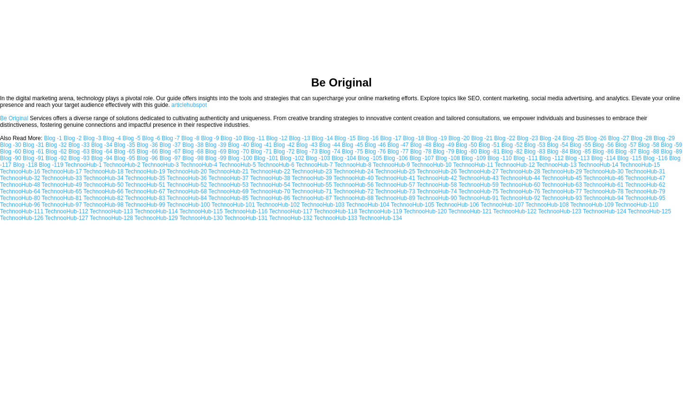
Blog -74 (330, 151)
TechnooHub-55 (312, 184)
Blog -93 (79, 158)
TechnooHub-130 (200, 218)
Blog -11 (254, 138)
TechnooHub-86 (270, 198)
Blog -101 (266, 158)
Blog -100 (240, 158)
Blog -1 (53, 138)
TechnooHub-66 (103, 191)
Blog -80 (466, 151)
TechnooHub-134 (380, 218)
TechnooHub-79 (645, 191)
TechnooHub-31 (645, 171)
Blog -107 (422, 158)
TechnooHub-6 (276, 165)
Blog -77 (398, 151)
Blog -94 (101, 158)
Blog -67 (170, 151)
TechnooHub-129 (156, 218)
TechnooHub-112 (66, 211)
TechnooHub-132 (290, 218)
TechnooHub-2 (121, 165)
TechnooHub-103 (322, 204)
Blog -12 (276, 138)
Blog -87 (626, 151)
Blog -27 (618, 138)
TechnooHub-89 (395, 198)
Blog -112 (551, 158)
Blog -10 (231, 138)
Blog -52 (512, 145)
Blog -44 (330, 145)
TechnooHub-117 (290, 211)
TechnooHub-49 (62, 184)
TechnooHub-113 (111, 211)
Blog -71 (261, 151)
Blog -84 (557, 151)
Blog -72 (284, 151)
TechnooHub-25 (395, 171)
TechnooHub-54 (270, 184)
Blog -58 (648, 145)
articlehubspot (189, 105)
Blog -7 (171, 138)
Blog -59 (671, 145)
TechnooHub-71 (312, 191)
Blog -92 (56, 158)
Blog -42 (284, 145)
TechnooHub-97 (62, 204)
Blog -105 (370, 158)
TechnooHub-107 (502, 204)
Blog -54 (557, 145)
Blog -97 (170, 158)
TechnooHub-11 (473, 165)
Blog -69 (215, 151)
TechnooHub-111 (21, 211)
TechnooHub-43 (478, 178)
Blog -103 (318, 158)
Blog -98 (192, 158)
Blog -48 (421, 145)
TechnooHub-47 (645, 178)
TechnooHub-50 (103, 184)
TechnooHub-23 (312, 171)
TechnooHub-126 (21, 218)
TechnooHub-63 (562, 184)
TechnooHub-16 (20, 171)
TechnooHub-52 (186, 184)
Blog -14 (322, 138)
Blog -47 (398, 145)
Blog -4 (112, 138)
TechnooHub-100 (188, 204)
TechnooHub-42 (437, 178)
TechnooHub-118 (335, 211)
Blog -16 (367, 138)
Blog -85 (580, 151)
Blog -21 (482, 138)
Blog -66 (147, 151)
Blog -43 (307, 145)
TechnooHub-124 (604, 211)
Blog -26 (596, 138)
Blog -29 (664, 138)
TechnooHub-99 (145, 204)
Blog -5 (131, 138)
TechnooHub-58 (437, 184)
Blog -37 (170, 145)
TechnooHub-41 (395, 178)
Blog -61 (33, 151)
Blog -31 (33, 145)
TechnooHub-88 (353, 198)
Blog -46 (375, 145)
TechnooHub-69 (228, 191)
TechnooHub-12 (515, 165)
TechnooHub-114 (156, 211)
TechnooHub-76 (520, 191)
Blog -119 (51, 165)
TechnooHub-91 (478, 198)
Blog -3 (92, 138)
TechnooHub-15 (640, 165)
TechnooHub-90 (437, 198)
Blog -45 (352, 145)
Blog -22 (505, 138)
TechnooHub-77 (562, 191)
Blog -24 (550, 138)
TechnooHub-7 (314, 165)
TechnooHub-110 (636, 204)
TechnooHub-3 (160, 165)
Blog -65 (124, 151)
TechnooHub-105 (412, 204)
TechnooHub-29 (562, 171)
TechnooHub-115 (200, 211)
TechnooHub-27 (478, 171)
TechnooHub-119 (380, 211)
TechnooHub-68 (186, 191)
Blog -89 (671, 151)
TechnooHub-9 (391, 165)
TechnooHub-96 (20, 204)
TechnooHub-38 (270, 178)
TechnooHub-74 (437, 191)
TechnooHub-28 (520, 171)
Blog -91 (33, 158)
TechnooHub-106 (457, 204)
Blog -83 (534, 151)
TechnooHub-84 (186, 198)
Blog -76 (375, 151)
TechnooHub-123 (559, 211)
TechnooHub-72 (353, 191)
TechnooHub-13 (556, 165)
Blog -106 (396, 158)
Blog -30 (10, 145)
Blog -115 (629, 158)
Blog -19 (436, 138)
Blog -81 (489, 151)
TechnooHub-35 (145, 178)
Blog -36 (147, 145)
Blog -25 (573, 138)
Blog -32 (56, 145)
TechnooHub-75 (478, 191)
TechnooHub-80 (20, 198)
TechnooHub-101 (233, 204)
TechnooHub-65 (62, 191)
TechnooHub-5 (237, 165)
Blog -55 (580, 145)
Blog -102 (292, 158)
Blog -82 (512, 151)
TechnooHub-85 (228, 198)
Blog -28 (641, 138)
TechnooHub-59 (478, 184)
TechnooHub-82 (103, 198)
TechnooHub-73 (395, 191)
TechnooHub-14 (598, 165)
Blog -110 (500, 158)
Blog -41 (261, 145)
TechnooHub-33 (62, 178)
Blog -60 (10, 151)
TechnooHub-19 (145, 171)
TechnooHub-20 (186, 171)
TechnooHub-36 (186, 178)
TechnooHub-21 (228, 171)
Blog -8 (190, 138)
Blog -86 (603, 151)
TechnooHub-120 (425, 211)
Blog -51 (489, 145)
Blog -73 (307, 151)
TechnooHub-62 (645, 184)
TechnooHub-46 (603, 178)
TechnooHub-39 (312, 178)
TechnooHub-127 (66, 218)
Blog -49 (443, 145)
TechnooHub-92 (520, 198)
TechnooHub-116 (246, 211)
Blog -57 (626, 145)
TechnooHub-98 (103, 204)
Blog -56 (603, 145)
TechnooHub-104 (367, 204)
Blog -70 (238, 151)
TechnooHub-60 (520, 184)
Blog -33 (79, 145)
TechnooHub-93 (562, 198)
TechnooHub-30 (603, 171)
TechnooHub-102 (278, 204)
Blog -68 (192, 151)
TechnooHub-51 (145, 184)
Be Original (14, 118)
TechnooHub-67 (145, 191)
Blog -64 (101, 151)
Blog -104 (344, 158)
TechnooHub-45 (562, 178)
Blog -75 (352, 151)
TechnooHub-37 (228, 178)
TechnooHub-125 (649, 211)
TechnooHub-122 (514, 211)
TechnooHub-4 (198, 165)
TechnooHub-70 (270, 191)
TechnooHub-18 (103, 171)
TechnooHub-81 (62, 198)
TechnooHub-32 (20, 178)
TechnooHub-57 (395, 184)
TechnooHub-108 (547, 204)
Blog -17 (390, 138)
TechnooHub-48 (20, 184)
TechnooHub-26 (437, 171)
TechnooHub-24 (353, 171)
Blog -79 (443, 151)
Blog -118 (25, 165)
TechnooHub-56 (353, 184)
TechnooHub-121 (469, 211)
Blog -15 (345, 138)
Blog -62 (56, 151)
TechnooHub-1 (83, 165)
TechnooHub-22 (270, 171)
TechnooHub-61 (603, 184)
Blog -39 (215, 145)
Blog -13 (299, 138)
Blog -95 (124, 158)
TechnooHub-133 (335, 218)
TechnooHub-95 (645, 198)
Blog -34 (101, 145)
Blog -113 (577, 158)
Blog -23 (527, 138)
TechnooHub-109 (591, 204)
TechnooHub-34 (103, 178)
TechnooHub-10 (431, 165)
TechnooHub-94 (603, 198)
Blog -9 (210, 138)
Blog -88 (648, 151)
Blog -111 (525, 158)
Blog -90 (10, 158)
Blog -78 (421, 151)
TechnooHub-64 (20, 191)
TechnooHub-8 (352, 165)
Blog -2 (73, 138)
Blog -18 (413, 138)
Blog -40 (238, 145)
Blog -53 (534, 145)
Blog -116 (655, 158)
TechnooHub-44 (520, 178)
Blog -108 (447, 158)
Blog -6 (151, 138)
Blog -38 (192, 145)
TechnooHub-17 (62, 171)
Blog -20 (459, 138)
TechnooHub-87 (312, 198)
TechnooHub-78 (603, 191)
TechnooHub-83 (145, 198)
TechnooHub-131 (246, 218)
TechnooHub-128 (111, 218)
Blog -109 (473, 158)
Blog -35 (124, 145)
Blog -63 (79, 151)
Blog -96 (147, 158)
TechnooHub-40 (353, 178)
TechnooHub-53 (228, 184)
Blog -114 (603, 158)
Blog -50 (466, 145)
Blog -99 (215, 158)
